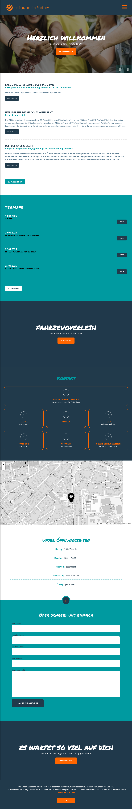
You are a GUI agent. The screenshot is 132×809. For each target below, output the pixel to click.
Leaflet (103, 508)
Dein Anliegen (17, 646)
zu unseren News (16, 182)
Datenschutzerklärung (66, 790)
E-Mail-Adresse (18, 620)
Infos (121, 218)
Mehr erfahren (66, 51)
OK (66, 799)
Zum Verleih (66, 324)
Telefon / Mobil (18, 633)
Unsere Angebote (66, 750)
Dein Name (16, 607)
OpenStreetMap (116, 508)
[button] (118, 68)
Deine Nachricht (18, 658)
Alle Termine (14, 271)
